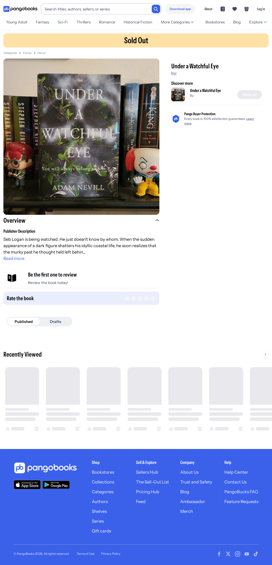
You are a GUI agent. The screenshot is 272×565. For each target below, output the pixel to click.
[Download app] (180, 9)
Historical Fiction (138, 22)
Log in (261, 9)
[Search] (156, 9)
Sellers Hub (147, 472)
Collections (103, 482)
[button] (81, 221)
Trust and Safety (196, 482)
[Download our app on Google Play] (56, 485)
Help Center (236, 472)
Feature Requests (241, 501)
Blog (237, 22)
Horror (42, 52)
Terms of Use (85, 554)
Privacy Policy (110, 554)
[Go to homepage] (20, 9)
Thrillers (83, 22)
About (208, 9)
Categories (10, 52)
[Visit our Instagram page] (237, 553)
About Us (189, 472)
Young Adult (16, 22)
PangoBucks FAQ (241, 491)
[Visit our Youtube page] (246, 553)
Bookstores (215, 22)
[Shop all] (249, 94)
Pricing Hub (147, 491)
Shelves (99, 511)
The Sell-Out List (152, 482)
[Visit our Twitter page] (228, 553)
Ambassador (192, 501)
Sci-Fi (63, 22)
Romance (107, 22)
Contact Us (235, 482)
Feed (141, 501)
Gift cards (101, 530)
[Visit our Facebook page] (219, 553)
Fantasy (42, 22)
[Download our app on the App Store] (27, 484)
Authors (100, 501)
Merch (186, 511)
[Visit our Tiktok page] (255, 553)
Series (98, 521)
